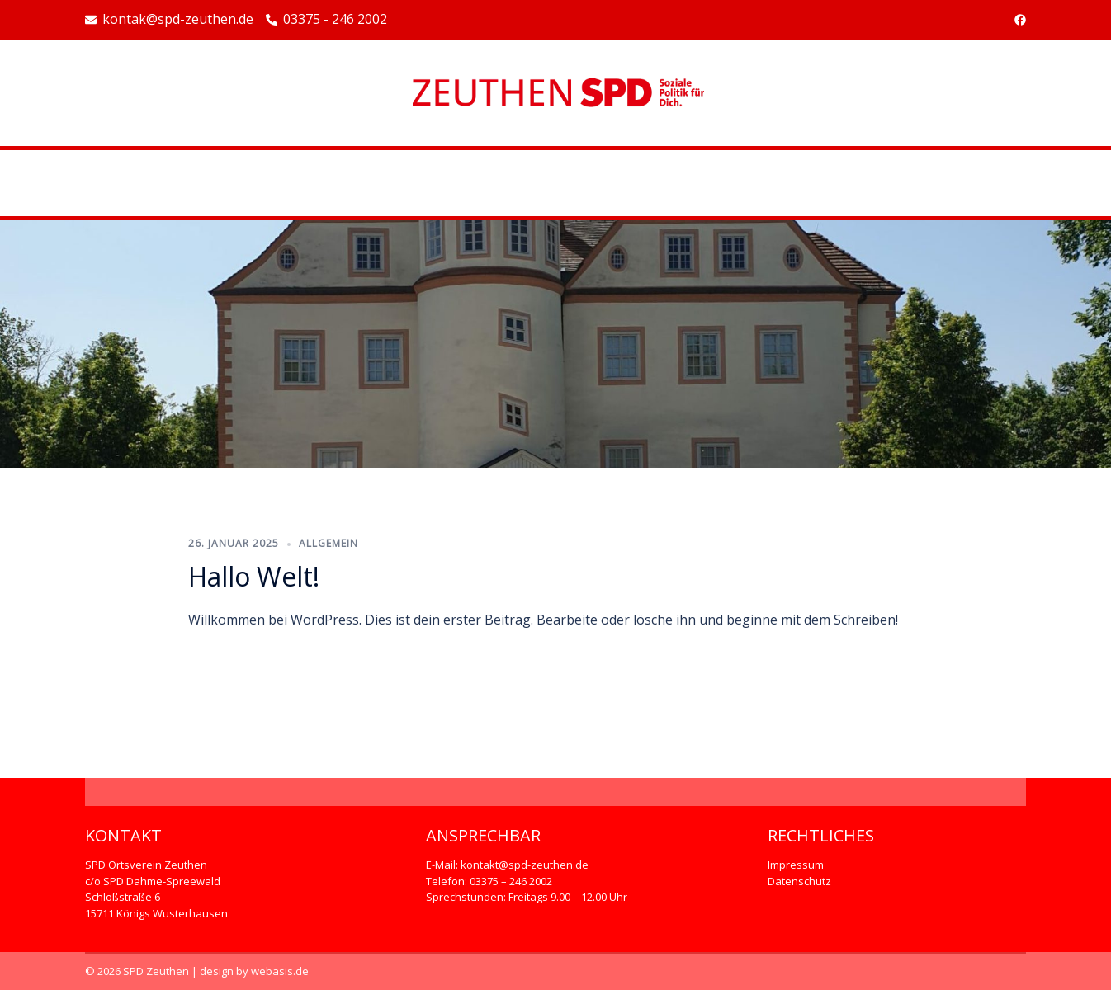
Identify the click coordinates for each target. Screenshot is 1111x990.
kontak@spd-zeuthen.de (169, 19)
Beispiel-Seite (555, 183)
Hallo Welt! (253, 576)
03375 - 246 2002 (326, 19)
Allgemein (328, 543)
